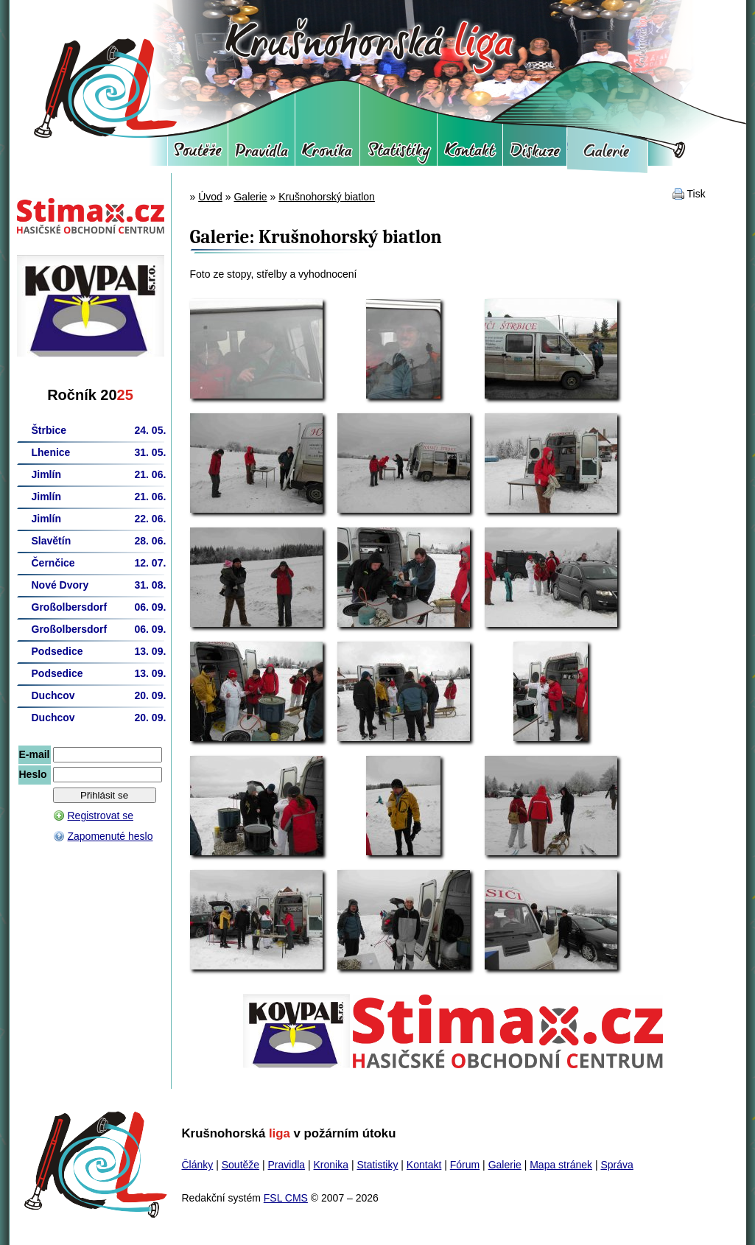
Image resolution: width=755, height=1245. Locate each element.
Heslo (33, 774)
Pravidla (261, 154)
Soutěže (198, 154)
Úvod (210, 197)
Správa (616, 1165)
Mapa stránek (561, 1165)
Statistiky (398, 154)
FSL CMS (286, 1198)
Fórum (534, 154)
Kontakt (470, 154)
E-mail (34, 754)
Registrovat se (100, 815)
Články (198, 1165)
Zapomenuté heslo (110, 836)
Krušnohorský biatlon (326, 197)
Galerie (607, 154)
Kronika (327, 154)
